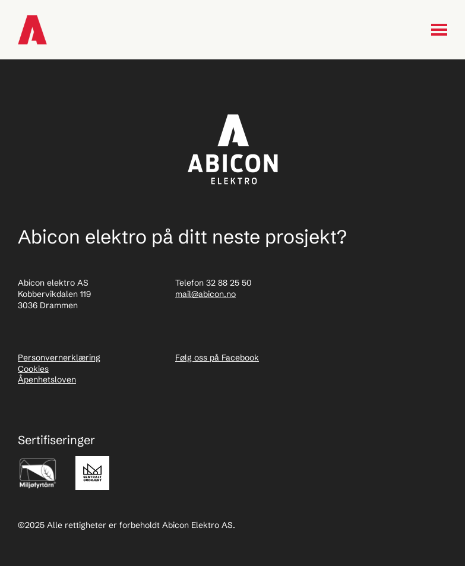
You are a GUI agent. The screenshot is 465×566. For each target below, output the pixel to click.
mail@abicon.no (205, 294)
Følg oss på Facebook (217, 357)
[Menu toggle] (439, 30)
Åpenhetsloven (47, 379)
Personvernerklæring (59, 357)
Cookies (33, 368)
